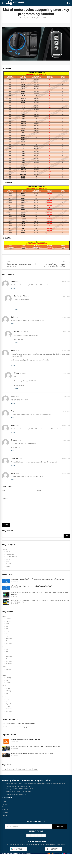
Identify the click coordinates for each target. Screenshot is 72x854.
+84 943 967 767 (17, 786)
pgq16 (4, 769)
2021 (4, 685)
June (7, 631)
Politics (8, 566)
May (7, 628)
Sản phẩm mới (10, 564)
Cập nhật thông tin (11, 556)
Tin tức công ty (10, 554)
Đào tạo (8, 559)
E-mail (39, 490)
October (8, 641)
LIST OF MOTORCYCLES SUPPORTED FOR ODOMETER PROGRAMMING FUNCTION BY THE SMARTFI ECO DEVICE (40, 601)
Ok (67, 535)
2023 (4, 667)
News (7, 561)
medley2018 (12, 769)
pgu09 (35, 769)
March (7, 623)
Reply (13, 288)
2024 (4, 646)
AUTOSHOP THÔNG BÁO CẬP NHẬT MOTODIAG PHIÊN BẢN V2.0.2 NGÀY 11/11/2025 (37, 579)
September (9, 638)
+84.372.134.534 (16, 791)
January (8, 619)
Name (3, 490)
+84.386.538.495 (29, 789)
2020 (4, 696)
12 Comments (47, 18)
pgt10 (29, 769)
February (8, 621)
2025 (4, 616)
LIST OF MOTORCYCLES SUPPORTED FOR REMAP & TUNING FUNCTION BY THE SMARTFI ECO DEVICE (39, 594)
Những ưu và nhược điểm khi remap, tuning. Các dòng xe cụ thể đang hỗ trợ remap (35, 746)
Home (5, 549)
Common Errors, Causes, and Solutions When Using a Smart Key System (32, 753)
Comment (5, 498)
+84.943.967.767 (18, 789)
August (8, 636)
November (9, 643)
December (9, 664)
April (7, 626)
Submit (6, 524)
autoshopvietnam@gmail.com (18, 794)
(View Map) (61, 783)
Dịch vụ (8, 551)
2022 (4, 675)
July (7, 633)
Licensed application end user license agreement (25, 739)
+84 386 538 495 (28, 786)
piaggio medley (21, 769)
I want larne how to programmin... (22, 727)
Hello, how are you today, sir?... (27, 723)
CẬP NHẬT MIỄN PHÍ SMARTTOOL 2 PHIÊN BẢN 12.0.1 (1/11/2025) (31, 586)
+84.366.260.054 (27, 791)
